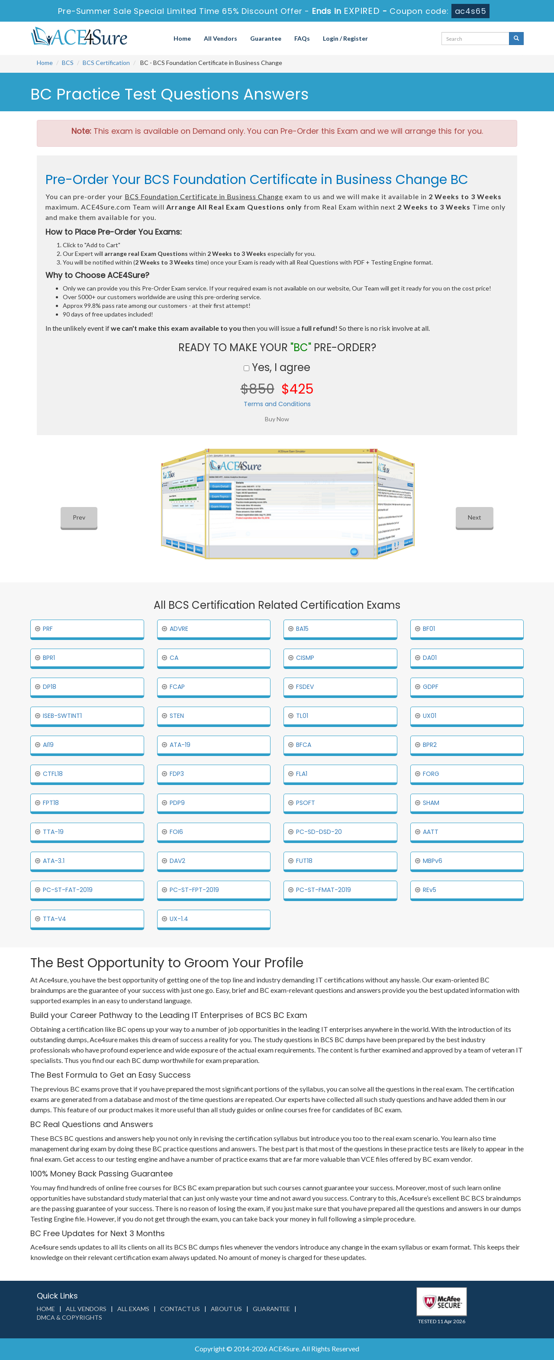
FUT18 (304, 860)
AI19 (48, 744)
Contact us (180, 1308)
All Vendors (220, 38)
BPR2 (430, 744)
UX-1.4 (179, 918)
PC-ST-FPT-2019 (194, 889)
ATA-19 (180, 744)
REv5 (429, 889)
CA (174, 657)
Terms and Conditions (277, 404)
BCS (68, 62)
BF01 (429, 628)
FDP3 (177, 773)
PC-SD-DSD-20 (319, 831)
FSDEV (305, 686)
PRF (48, 628)
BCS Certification (106, 62)
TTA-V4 (54, 918)
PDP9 (177, 802)
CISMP (305, 657)
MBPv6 (432, 860)
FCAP (177, 686)
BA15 (302, 628)
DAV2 (177, 860)
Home (182, 38)
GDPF (430, 686)
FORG (431, 773)
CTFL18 (53, 773)
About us (226, 1308)
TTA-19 (53, 831)
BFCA (303, 744)
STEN (177, 715)
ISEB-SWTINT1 (62, 715)
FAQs (302, 38)
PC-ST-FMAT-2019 (323, 889)
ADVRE (179, 628)
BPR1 (49, 657)
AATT (430, 831)
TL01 (302, 715)
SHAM (431, 802)
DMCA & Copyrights (69, 1317)
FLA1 (301, 773)
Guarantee (265, 38)
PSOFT (305, 802)
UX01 (429, 715)
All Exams (133, 1308)
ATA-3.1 (53, 860)
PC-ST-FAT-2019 (68, 889)
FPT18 (51, 802)
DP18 (49, 686)
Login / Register (345, 38)
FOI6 (176, 831)
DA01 (430, 657)
